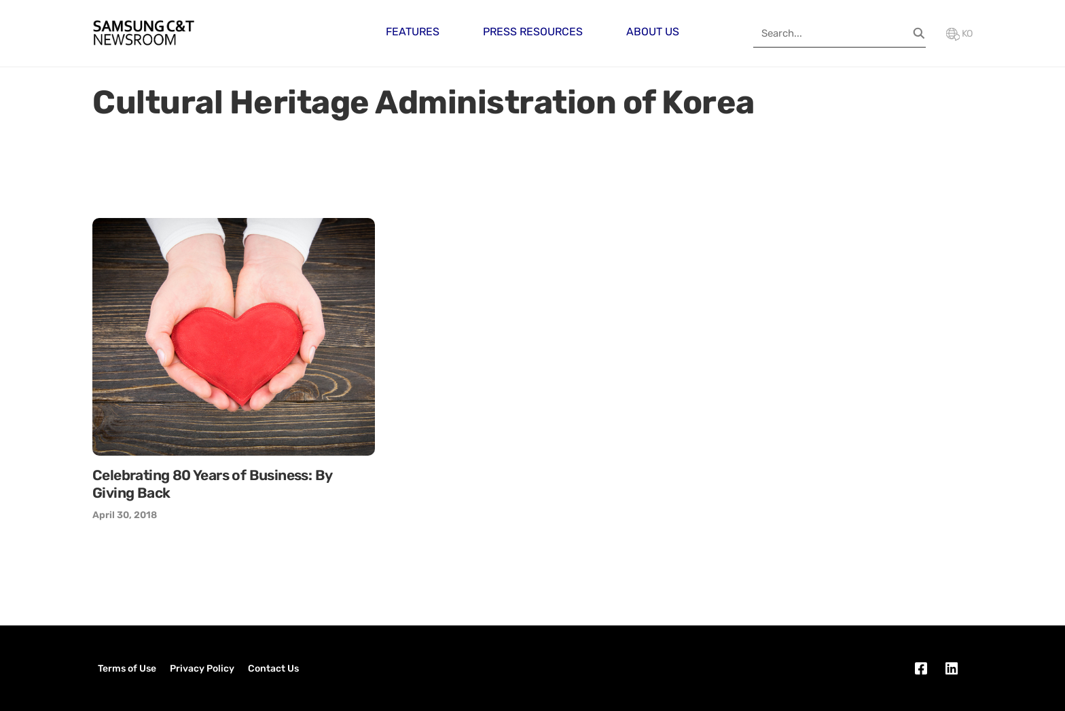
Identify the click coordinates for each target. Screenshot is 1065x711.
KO (959, 33)
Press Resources (533, 31)
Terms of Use (127, 668)
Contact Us (273, 668)
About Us (652, 31)
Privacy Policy (202, 668)
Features (412, 31)
